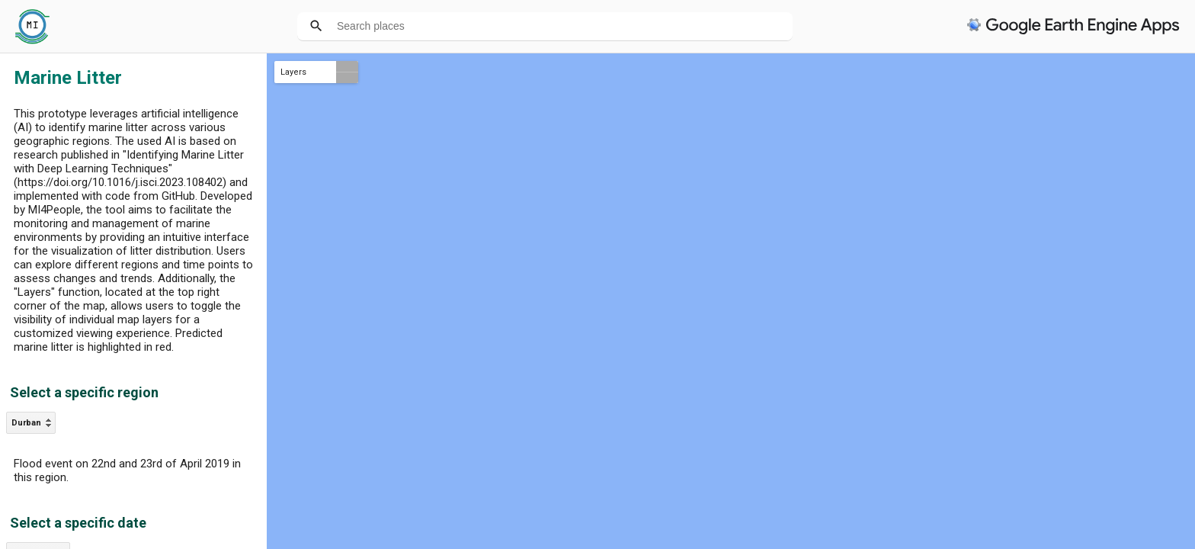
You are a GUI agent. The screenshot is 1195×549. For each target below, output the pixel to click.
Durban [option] (26, 423)
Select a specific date (78, 523)
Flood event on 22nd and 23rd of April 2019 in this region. (127, 470)
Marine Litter (68, 77)
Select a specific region (84, 392)
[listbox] (31, 423)
